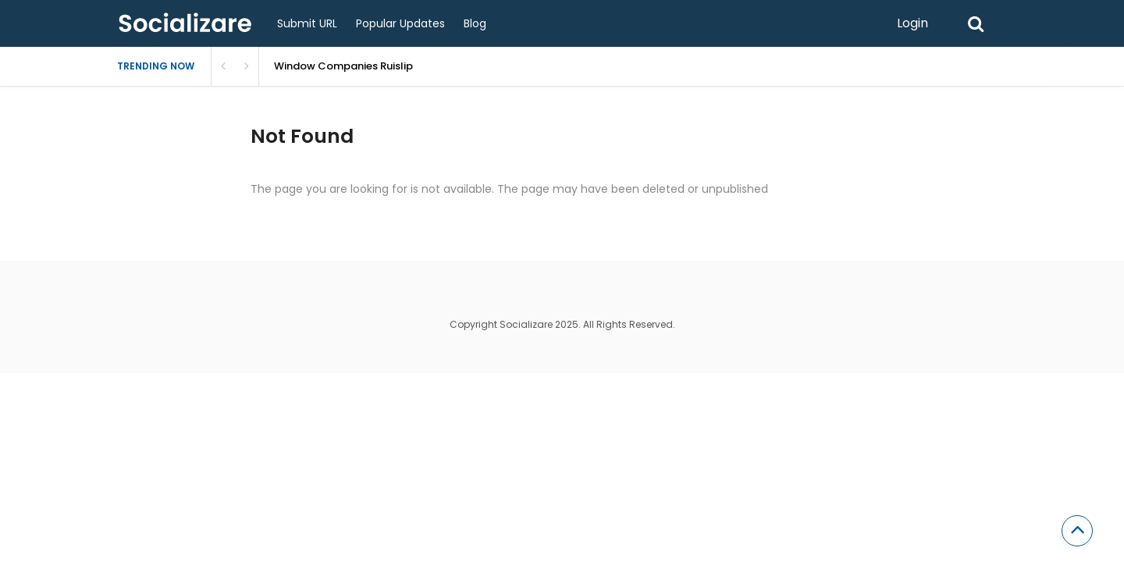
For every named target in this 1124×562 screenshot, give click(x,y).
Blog (475, 23)
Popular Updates (400, 23)
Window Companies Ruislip (343, 66)
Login (912, 23)
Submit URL (307, 23)
